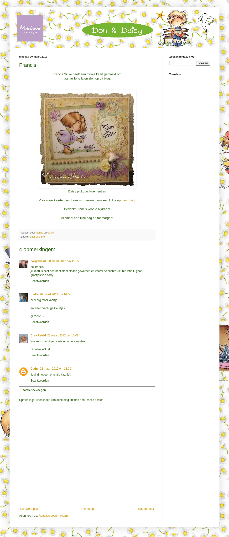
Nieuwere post (29, 508)
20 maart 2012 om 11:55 (63, 261)
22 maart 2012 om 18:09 (55, 368)
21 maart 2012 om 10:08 (62, 335)
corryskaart (38, 261)
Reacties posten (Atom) (53, 515)
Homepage (88, 508)
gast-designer (38, 236)
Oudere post (146, 508)
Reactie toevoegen (33, 390)
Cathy (34, 368)
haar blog (128, 200)
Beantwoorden (40, 281)
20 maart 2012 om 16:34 (55, 294)
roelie (34, 294)
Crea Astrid (38, 335)
